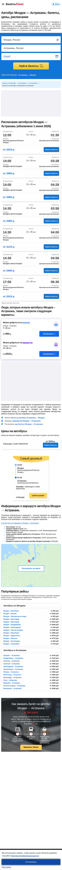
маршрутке (28, 343)
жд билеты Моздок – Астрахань (29, 424)
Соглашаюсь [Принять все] (31, 862)
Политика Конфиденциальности (24, 856)
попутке (26, 323)
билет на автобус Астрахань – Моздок (28, 418)
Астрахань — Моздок (27, 75)
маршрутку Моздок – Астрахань (27, 421)
